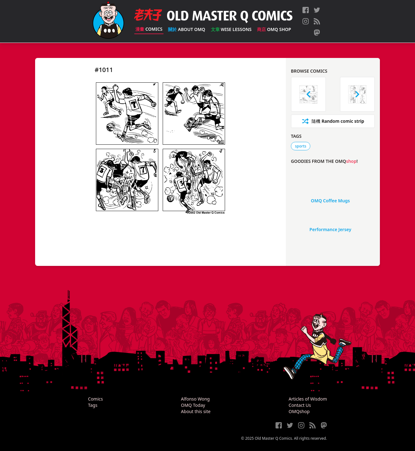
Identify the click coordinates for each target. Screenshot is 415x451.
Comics (148, 29)
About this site (195, 411)
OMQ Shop (274, 29)
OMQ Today (193, 405)
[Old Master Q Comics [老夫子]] (108, 21)
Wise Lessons (231, 29)
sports (300, 146)
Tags (92, 405)
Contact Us (300, 405)
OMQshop (299, 411)
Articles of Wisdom (308, 399)
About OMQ (186, 29)
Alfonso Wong (195, 399)
